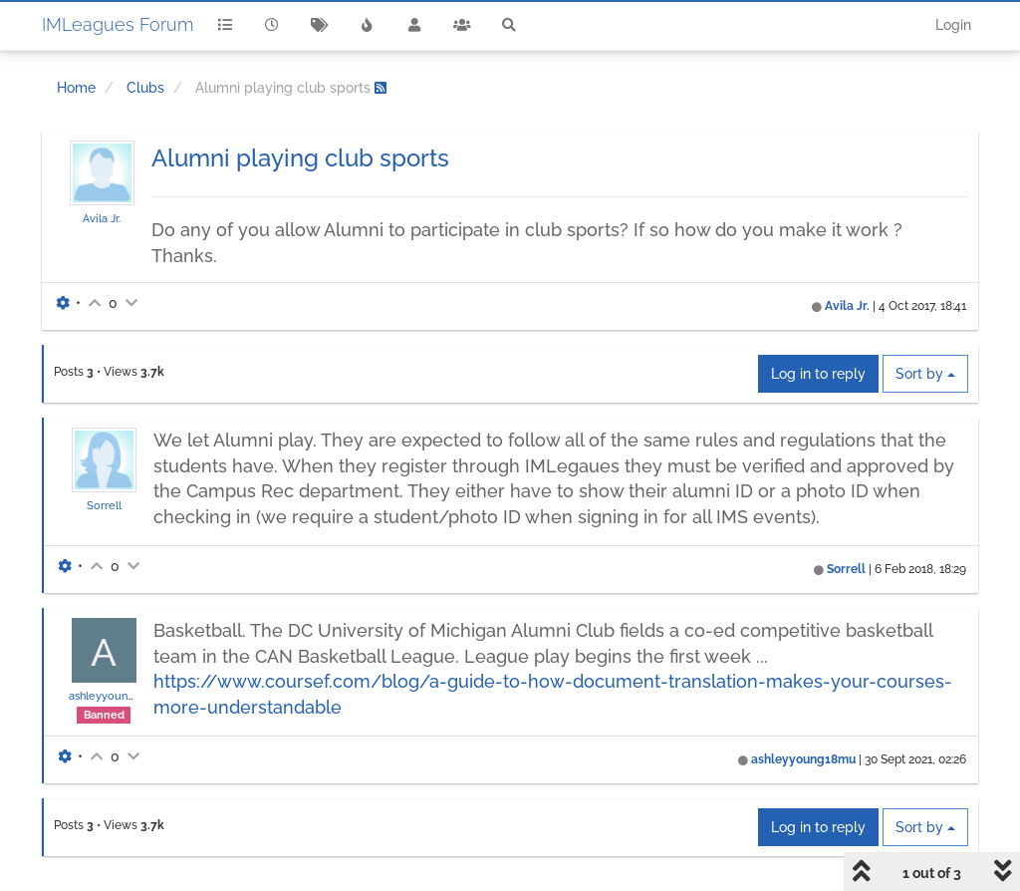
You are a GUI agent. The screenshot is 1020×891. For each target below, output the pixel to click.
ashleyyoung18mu (116, 696)
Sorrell (104, 505)
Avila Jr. (102, 218)
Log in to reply (818, 374)
